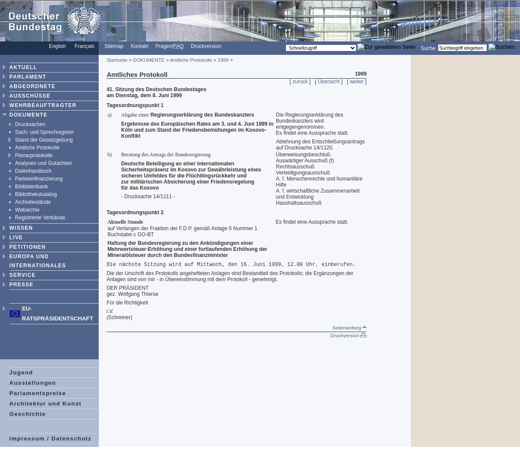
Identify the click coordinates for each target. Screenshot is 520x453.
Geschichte (28, 414)
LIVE (16, 237)
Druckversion (206, 46)
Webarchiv (27, 210)
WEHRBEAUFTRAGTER (43, 105)
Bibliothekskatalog (36, 194)
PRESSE (22, 285)
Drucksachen (30, 124)
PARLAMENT (28, 77)
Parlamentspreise (38, 393)
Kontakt (139, 46)
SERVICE (23, 275)
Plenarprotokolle (34, 155)
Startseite (116, 60)
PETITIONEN (28, 247)
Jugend (21, 372)
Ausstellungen (33, 383)
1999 (223, 60)
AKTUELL (23, 67)
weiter (357, 82)
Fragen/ (169, 46)
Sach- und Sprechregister (44, 132)
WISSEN (21, 228)
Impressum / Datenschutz (51, 438)
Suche (427, 48)
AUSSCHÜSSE (30, 96)
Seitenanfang (349, 327)
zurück (300, 82)
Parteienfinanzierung (39, 179)
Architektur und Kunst (46, 403)
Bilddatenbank (31, 187)
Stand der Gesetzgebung (44, 140)
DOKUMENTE (29, 115)
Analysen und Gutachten (43, 163)
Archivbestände (33, 202)
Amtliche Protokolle (37, 148)
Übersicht (329, 82)
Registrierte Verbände (40, 218)
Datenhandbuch (33, 171)
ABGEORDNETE (33, 86)
